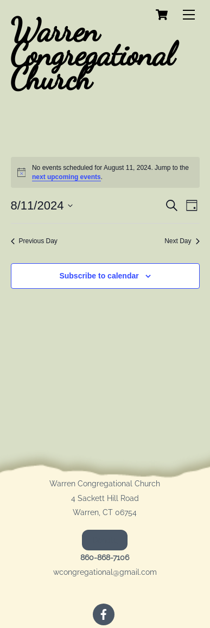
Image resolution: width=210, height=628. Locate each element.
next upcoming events (66, 177)
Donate (105, 540)
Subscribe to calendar (98, 275)
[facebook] (103, 613)
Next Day (181, 241)
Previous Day (34, 241)
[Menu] (189, 15)
